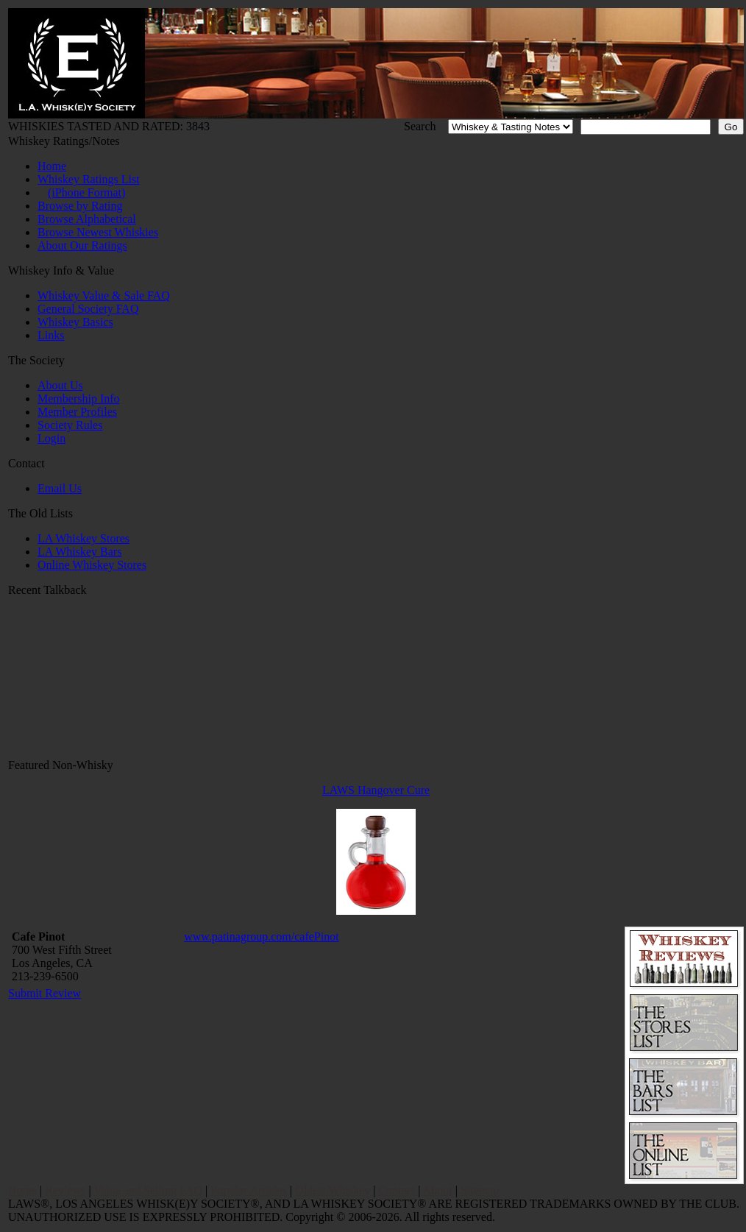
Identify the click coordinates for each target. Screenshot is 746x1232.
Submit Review (44, 993)
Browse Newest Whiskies (98, 232)
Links (51, 335)
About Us (60, 385)
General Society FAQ (88, 308)
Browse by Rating (80, 205)
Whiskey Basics (75, 322)
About (437, 1190)
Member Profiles (77, 412)
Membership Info (79, 398)
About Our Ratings (82, 245)
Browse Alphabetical (87, 219)
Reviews (65, 1190)
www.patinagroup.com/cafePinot (261, 936)
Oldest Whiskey (332, 1190)
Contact (397, 1190)
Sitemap (480, 1190)
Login (51, 438)
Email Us (60, 488)
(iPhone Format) (86, 192)
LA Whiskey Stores (83, 538)
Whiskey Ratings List (89, 179)
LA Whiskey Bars (79, 551)
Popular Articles (248, 1190)
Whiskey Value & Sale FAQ (104, 295)
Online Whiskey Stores (92, 565)
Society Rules (70, 425)
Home (52, 166)
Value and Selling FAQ (147, 1190)
